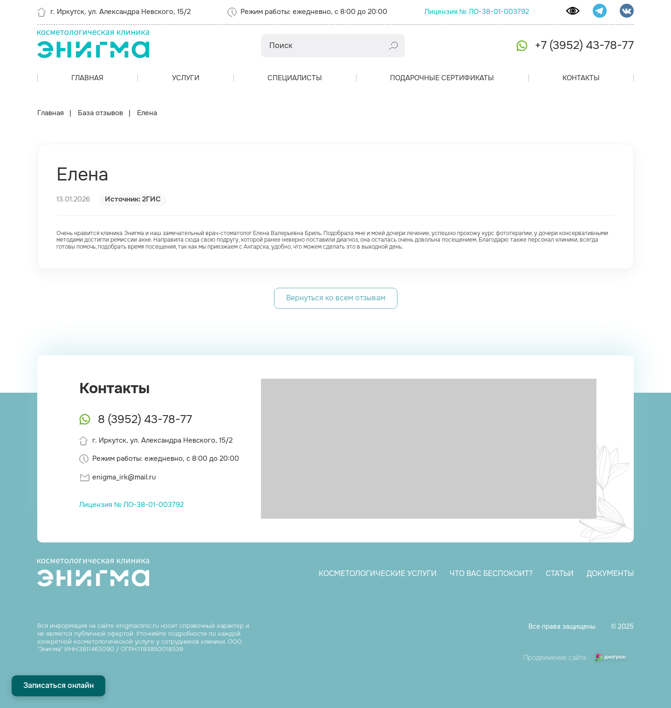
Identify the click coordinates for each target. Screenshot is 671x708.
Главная (87, 78)
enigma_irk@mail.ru (124, 477)
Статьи (559, 573)
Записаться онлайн (58, 685)
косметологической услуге (114, 642)
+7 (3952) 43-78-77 (584, 45)
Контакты (581, 78)
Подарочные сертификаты (442, 78)
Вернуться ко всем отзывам (335, 298)
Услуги (185, 78)
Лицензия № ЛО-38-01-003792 (477, 11)
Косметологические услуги (377, 573)
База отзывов (100, 113)
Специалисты (294, 78)
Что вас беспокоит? (490, 573)
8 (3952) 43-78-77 (145, 419)
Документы (609, 573)
